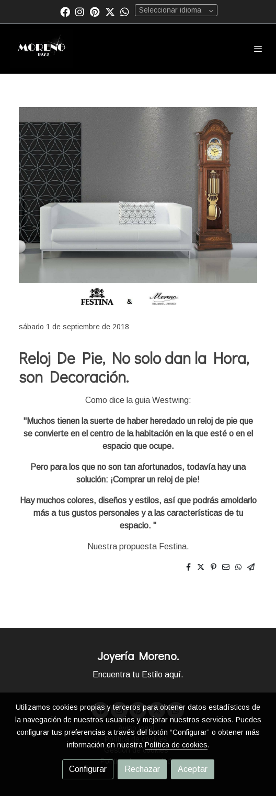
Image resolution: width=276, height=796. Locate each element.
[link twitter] (110, 11)
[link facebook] (65, 11)
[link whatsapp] (124, 11)
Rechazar (142, 769)
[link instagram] (79, 11)
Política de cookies (176, 745)
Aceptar (193, 769)
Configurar (88, 769)
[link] (41, 48)
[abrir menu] (258, 48)
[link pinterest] (95, 11)
